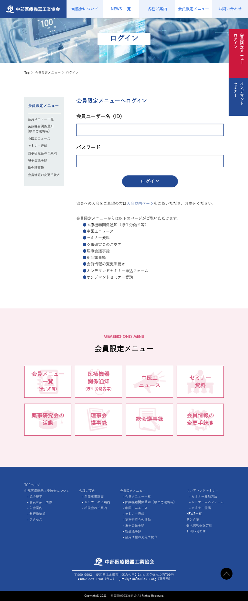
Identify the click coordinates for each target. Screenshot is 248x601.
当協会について (84, 9)
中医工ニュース (39, 138)
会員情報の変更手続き (44, 175)
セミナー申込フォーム (207, 502)
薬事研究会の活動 (47, 419)
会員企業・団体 (40, 502)
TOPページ (32, 485)
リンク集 (192, 519)
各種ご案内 (157, 9)
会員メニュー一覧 (41, 119)
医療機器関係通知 (98, 382)
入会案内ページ (140, 203)
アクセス (35, 519)
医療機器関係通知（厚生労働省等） (151, 502)
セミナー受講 (201, 508)
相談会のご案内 (95, 508)
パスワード (88, 147)
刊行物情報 (37, 514)
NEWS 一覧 (121, 9)
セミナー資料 (37, 146)
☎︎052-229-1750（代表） (97, 579)
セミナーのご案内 (97, 502)
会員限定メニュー (193, 9)
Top (27, 72)
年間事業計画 (94, 496)
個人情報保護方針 (199, 525)
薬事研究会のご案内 (42, 153)
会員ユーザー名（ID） (100, 116)
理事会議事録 (37, 160)
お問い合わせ (230, 9)
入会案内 (35, 508)
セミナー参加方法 (204, 496)
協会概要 (35, 496)
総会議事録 (36, 168)
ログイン (72, 72)
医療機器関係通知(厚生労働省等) (41, 129)
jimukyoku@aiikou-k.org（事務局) (144, 579)
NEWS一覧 (194, 514)
